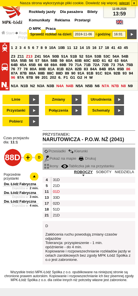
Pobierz (16, 121)
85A (111, 69)
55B (23, 60)
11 (69, 48)
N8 (123, 86)
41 (113, 48)
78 (26, 69)
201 (44, 77)
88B (41, 73)
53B (98, 56)
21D (56, 186)
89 (67, 73)
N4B (70, 86)
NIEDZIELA (124, 172)
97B (29, 77)
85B (120, 69)
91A (81, 73)
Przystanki (16, 110)
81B (60, 69)
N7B (115, 86)
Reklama (62, 20)
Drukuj (87, 158)
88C (50, 73)
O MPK (35, 28)
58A (44, 60)
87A (14, 73)
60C (87, 60)
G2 (79, 77)
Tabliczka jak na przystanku (87, 166)
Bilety (92, 12)
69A (54, 65)
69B (63, 65)
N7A (105, 86)
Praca (51, 28)
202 (53, 77)
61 (104, 60)
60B (78, 60)
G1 (72, 77)
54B (124, 56)
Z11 (20, 56)
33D (56, 197)
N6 (97, 86)
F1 (66, 77)
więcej (124, 3)
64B (14, 65)
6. (59, 77)
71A (78, 65)
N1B (24, 86)
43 (120, 48)
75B (129, 65)
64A (124, 60)
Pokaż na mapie (60, 158)
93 (125, 73)
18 (107, 48)
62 (110, 60)
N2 (32, 86)
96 (13, 77)
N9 (130, 86)
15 (88, 48)
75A (120, 65)
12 (75, 48)
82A (69, 69)
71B (87, 65)
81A (51, 69)
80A (33, 69)
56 (31, 60)
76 (13, 69)
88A (32, 73)
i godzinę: (103, 34)
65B (32, 65)
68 (46, 65)
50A (46, 56)
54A (116, 56)
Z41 (38, 56)
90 (73, 73)
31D (56, 180)
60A (69, 60)
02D (56, 203)
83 (86, 69)
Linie (15, 99)
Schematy (101, 110)
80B (42, 69)
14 (82, 48)
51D (56, 209)
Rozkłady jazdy (42, 12)
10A (52, 48)
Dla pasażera (71, 12)
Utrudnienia (101, 99)
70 (71, 65)
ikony (51, 166)
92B (117, 73)
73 (113, 65)
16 (94, 48)
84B (102, 69)
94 (131, 73)
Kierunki (78, 151)
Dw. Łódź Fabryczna (20, 184)
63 (116, 60)
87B (23, 73)
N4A (60, 86)
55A (14, 60)
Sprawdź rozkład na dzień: (51, 34)
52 (81, 56)
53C (107, 56)
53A (88, 56)
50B (55, 56)
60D (96, 60)
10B (61, 48)
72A (96, 65)
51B (73, 56)
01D (56, 191)
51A (64, 56)
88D (59, 73)
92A (107, 73)
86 (128, 69)
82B (78, 69)
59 (62, 60)
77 (19, 69)
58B (54, 60)
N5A (79, 86)
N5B (89, 86)
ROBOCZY (83, 172)
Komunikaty (39, 20)
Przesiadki (55, 151)
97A (20, 77)
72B (105, 65)
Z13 (29, 56)
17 (101, 48)
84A (93, 69)
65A (23, 65)
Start (7, 33)
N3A (41, 86)
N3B (50, 86)
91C (98, 73)
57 (37, 60)
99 (37, 77)
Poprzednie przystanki (12, 176)
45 (126, 48)
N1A (14, 86)
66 (40, 65)
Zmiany (58, 99)
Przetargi (82, 20)
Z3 (13, 56)
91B (89, 73)
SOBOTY (104, 172)
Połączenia (58, 110)
